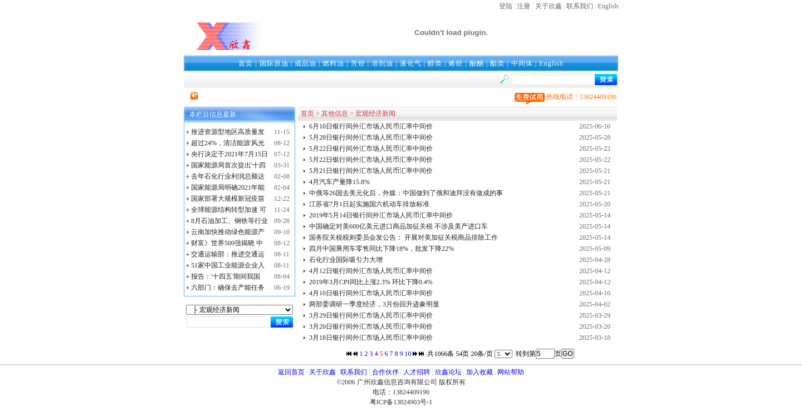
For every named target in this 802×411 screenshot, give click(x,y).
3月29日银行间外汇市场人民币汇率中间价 (371, 315)
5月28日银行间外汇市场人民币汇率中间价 (371, 137)
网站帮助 (510, 372)
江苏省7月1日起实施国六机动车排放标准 (369, 204)
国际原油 (274, 63)
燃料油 (333, 63)
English (608, 6)
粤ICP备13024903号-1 (401, 402)
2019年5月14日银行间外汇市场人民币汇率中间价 (381, 215)
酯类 (497, 63)
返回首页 (291, 372)
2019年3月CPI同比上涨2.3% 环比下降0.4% (371, 282)
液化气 (411, 63)
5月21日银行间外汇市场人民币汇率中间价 (371, 171)
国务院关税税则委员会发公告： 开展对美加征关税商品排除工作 (403, 237)
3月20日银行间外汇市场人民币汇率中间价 (371, 326)
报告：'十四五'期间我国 (225, 276)
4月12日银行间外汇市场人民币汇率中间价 (371, 271)
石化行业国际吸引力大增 (346, 260)
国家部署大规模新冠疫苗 (228, 198)
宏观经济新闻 (375, 113)
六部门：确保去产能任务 (228, 287)
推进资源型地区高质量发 (228, 132)
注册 (523, 6)
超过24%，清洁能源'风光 (228, 143)
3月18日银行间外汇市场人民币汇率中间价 (371, 337)
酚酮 (477, 63)
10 (407, 354)
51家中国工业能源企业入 (228, 265)
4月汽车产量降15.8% (339, 182)
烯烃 (455, 63)
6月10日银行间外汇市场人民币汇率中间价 (371, 126)
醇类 (435, 63)
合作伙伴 (385, 372)
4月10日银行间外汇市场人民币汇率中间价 (371, 293)
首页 (245, 63)
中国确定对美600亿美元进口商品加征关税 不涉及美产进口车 (398, 226)
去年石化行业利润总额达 (228, 176)
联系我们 (579, 6)
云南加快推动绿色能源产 (228, 232)
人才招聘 (416, 372)
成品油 (305, 63)
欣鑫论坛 (448, 372)
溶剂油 (382, 63)
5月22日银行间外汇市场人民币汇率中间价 (371, 148)
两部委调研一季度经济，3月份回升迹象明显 (374, 304)
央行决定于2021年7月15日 (229, 154)
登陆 (505, 6)
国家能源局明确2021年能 (228, 187)
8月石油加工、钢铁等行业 (229, 221)
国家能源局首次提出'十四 (228, 165)
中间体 (522, 63)
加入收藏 (479, 372)
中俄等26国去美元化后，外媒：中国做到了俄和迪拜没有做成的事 (406, 193)
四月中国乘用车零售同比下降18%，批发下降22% (381, 248)
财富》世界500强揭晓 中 (227, 243)
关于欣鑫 (548, 6)
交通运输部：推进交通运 (228, 254)
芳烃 (358, 63)
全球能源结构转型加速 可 (228, 210)
